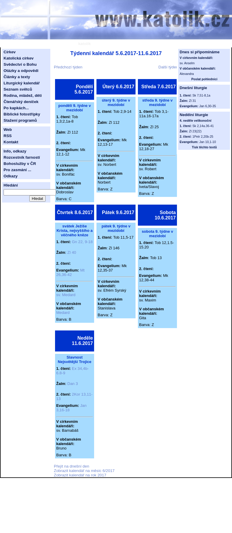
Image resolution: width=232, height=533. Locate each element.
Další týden (168, 67)
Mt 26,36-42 (70, 272)
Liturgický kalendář (22, 83)
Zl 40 (71, 252)
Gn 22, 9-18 (82, 242)
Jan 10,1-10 (207, 142)
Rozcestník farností (22, 157)
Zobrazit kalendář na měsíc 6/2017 (84, 470)
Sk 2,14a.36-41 (203, 126)
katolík (84, 43)
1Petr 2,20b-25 (202, 136)
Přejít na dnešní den (71, 466)
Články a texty (17, 77)
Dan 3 (72, 383)
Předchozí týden (68, 67)
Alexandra (187, 74)
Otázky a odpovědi (21, 70)
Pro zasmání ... (17, 170)
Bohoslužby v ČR (20, 163)
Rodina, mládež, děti (23, 95)
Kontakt (11, 142)
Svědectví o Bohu (20, 64)
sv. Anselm (187, 63)
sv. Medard (65, 295)
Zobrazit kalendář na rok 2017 (80, 475)
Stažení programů (20, 120)
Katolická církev (19, 58)
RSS (8, 136)
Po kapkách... (16, 108)
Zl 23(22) (195, 131)
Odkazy (10, 176)
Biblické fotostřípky (22, 114)
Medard (63, 312)
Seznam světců (18, 89)
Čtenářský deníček (21, 101)
